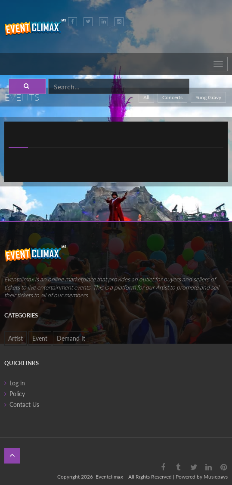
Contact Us (24, 404)
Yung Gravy (208, 97)
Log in (17, 383)
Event (39, 338)
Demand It (71, 338)
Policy (17, 393)
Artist (15, 338)
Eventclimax (109, 476)
